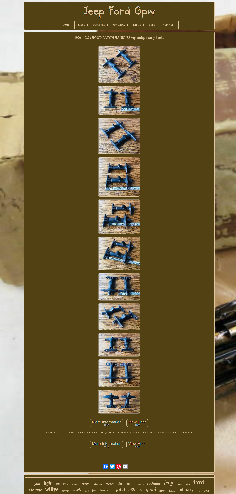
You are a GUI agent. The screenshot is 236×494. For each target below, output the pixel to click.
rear (206, 490)
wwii (76, 489)
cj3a (199, 491)
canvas (65, 490)
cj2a (132, 489)
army (171, 490)
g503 (120, 489)
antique (75, 484)
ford (198, 482)
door (187, 484)
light (48, 483)
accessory (139, 484)
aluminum (124, 484)
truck (162, 490)
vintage (35, 489)
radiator (154, 483)
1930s (179, 484)
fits (94, 490)
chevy (85, 484)
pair (37, 483)
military (186, 489)
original (148, 489)
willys (51, 489)
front (87, 491)
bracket (106, 490)
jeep (168, 482)
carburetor (97, 484)
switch (110, 484)
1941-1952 (62, 484)
